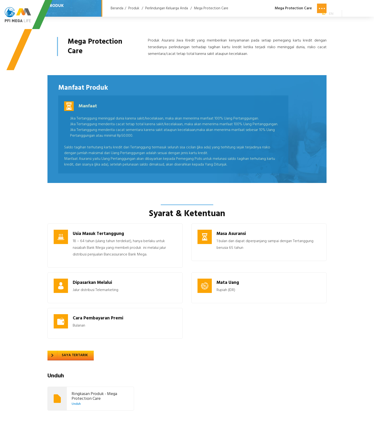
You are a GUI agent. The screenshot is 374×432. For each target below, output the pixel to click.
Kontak (300, 14)
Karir (278, 14)
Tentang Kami (204, 14)
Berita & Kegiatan (245, 14)
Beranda (117, 8)
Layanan (172, 14)
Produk (147, 14)
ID (324, 14)
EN (331, 14)
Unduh (76, 404)
